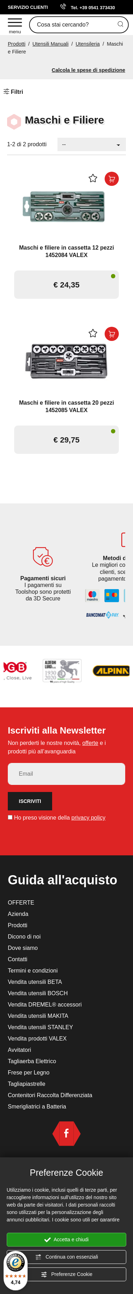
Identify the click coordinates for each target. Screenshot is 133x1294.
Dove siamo (23, 948)
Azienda (18, 914)
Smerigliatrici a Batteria (37, 1107)
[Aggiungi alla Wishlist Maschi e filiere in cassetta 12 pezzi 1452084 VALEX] (94, 179)
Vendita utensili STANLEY (40, 1027)
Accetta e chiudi (66, 1240)
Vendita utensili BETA (35, 982)
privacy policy (88, 818)
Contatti (17, 959)
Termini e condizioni (33, 971)
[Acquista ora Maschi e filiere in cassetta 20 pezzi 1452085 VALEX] (112, 334)
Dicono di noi (24, 937)
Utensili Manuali (51, 44)
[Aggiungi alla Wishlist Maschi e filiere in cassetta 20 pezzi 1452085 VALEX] (94, 334)
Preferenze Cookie (67, 1274)
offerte (90, 743)
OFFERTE (21, 903)
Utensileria (88, 44)
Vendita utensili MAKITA (38, 1016)
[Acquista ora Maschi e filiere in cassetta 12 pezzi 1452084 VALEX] (112, 179)
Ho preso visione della (59, 818)
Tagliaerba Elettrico (32, 1061)
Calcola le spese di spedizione (88, 70)
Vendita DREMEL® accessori (45, 1005)
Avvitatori (19, 1050)
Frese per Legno (28, 1073)
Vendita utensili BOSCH (38, 993)
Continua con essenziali (66, 1257)
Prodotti (17, 44)
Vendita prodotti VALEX (37, 1039)
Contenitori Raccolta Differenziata (50, 1095)
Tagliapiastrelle (26, 1084)
